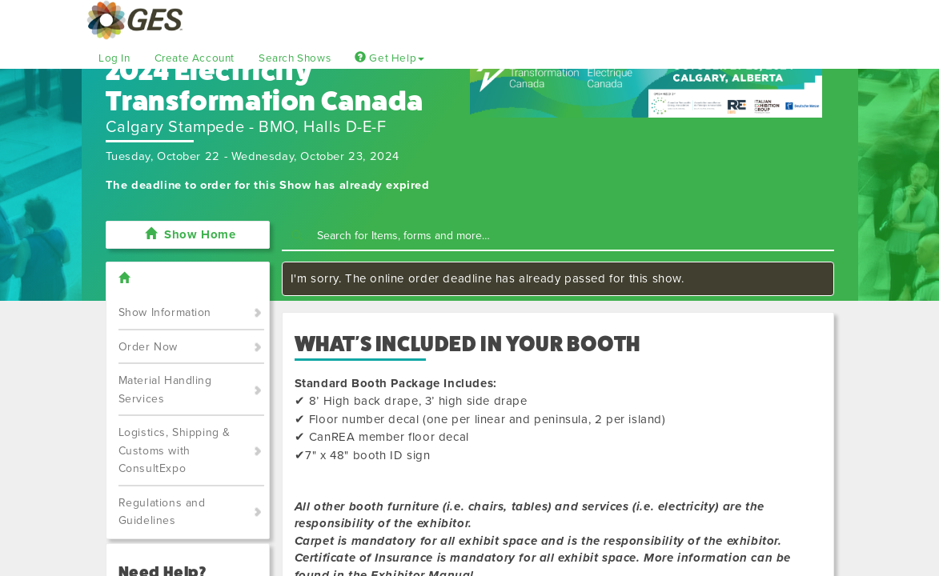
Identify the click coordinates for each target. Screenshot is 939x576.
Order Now (148, 347)
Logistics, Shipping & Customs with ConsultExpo (174, 450)
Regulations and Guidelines (162, 512)
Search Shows (295, 58)
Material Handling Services (165, 390)
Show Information (165, 312)
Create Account (194, 58)
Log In (114, 58)
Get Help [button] (389, 58)
